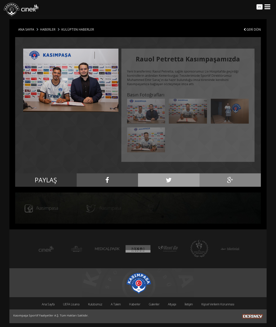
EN (259, 6)
